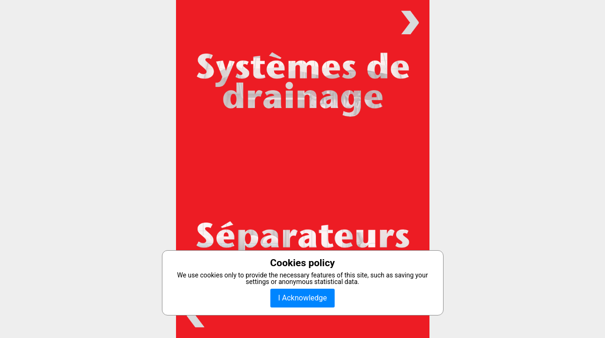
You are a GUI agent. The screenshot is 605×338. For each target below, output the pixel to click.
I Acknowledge (302, 297)
